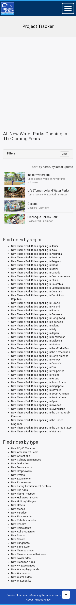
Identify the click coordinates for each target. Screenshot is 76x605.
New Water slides (21, 577)
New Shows (18, 539)
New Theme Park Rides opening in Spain (34, 401)
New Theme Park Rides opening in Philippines (37, 370)
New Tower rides (21, 558)
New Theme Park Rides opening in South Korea (38, 397)
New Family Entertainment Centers (31, 486)
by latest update (62, 167)
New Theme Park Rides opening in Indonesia (37, 321)
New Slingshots (20, 542)
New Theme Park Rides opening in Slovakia (36, 389)
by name (44, 167)
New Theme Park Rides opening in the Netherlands (40, 352)
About (29, 599)
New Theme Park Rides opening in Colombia (37, 283)
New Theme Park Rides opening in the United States (41, 427)
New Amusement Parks (24, 452)
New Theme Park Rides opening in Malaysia (36, 340)
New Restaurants (21, 527)
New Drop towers (21, 471)
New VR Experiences (23, 565)
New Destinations (21, 467)
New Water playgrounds (25, 569)
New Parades (19, 512)
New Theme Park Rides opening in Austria (35, 257)
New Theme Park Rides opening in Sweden (36, 405)
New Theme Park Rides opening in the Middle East (40, 348)
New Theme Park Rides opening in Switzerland (38, 408)
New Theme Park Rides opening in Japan (35, 333)
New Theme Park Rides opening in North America (39, 355)
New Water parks (21, 580)
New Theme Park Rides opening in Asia (34, 249)
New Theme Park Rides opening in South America (40, 393)
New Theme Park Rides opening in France (35, 310)
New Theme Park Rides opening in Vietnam (36, 431)
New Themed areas (22, 550)
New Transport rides (23, 561)
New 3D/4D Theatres (23, 448)
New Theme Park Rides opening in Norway (35, 359)
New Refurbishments (23, 520)
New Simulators (20, 546)
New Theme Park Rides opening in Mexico (35, 344)
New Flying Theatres (23, 493)
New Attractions (20, 455)
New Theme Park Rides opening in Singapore (37, 386)
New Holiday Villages (23, 501)
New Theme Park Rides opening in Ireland (35, 325)
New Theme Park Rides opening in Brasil (34, 265)
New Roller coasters (23, 531)
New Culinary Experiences (26, 459)
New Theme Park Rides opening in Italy (33, 329)
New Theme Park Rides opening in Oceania (36, 363)
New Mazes (18, 508)
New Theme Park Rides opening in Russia (35, 378)
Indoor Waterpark (39, 174)
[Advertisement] (38, 79)
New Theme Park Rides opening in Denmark (36, 291)
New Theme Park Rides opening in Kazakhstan (38, 336)
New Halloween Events (24, 497)
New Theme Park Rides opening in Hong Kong (38, 318)
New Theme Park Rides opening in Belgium (36, 261)
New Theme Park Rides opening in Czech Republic (40, 287)
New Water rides (20, 573)
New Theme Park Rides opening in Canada (35, 272)
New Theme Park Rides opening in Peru (34, 367)
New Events (18, 474)
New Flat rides (19, 489)
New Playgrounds (21, 516)
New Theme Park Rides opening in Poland (35, 374)
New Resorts (18, 524)
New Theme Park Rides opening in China (34, 280)
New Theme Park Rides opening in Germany (36, 314)
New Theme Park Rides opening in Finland (35, 306)
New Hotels (18, 505)
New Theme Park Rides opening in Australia (36, 253)
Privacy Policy (42, 599)
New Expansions (21, 478)
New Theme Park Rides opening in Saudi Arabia (38, 382)
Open (64, 153)
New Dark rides (20, 463)
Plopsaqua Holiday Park (43, 217)
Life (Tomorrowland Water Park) (48, 190)
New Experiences (21, 482)
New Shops (18, 535)
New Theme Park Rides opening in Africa (35, 246)
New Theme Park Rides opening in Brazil (34, 268)
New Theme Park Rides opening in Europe (35, 302)
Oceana (32, 203)
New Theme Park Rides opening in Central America (40, 276)
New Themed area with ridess (28, 554)
